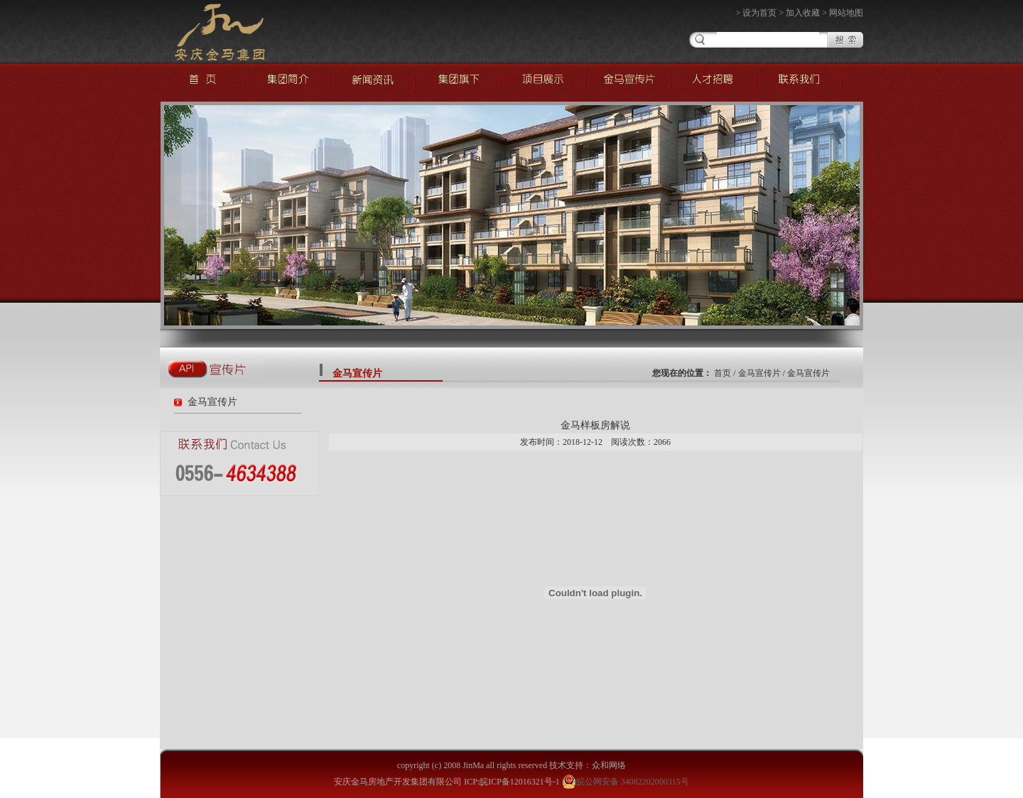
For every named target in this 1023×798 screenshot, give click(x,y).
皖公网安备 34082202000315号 (625, 782)
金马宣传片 (212, 402)
